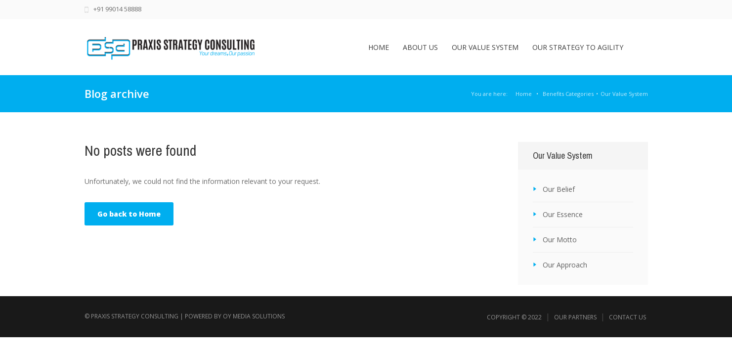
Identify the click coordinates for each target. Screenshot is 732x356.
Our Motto (560, 239)
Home (524, 93)
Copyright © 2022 (514, 317)
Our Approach (565, 264)
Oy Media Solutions (254, 316)
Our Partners (575, 317)
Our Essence (563, 214)
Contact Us (627, 317)
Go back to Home (129, 214)
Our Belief (559, 189)
